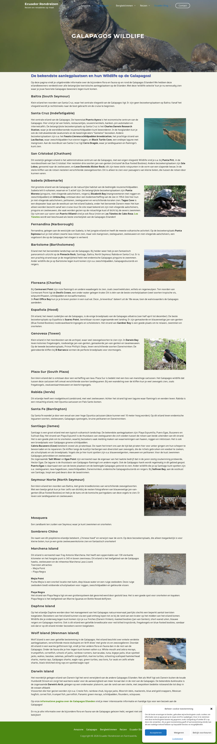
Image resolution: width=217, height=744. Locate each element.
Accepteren (156, 732)
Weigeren (179, 732)
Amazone (85, 5)
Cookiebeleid (177, 739)
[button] (211, 708)
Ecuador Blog (161, 5)
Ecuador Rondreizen (41, 4)
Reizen (143, 5)
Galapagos (103, 5)
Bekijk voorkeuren (202, 732)
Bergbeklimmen (124, 5)
